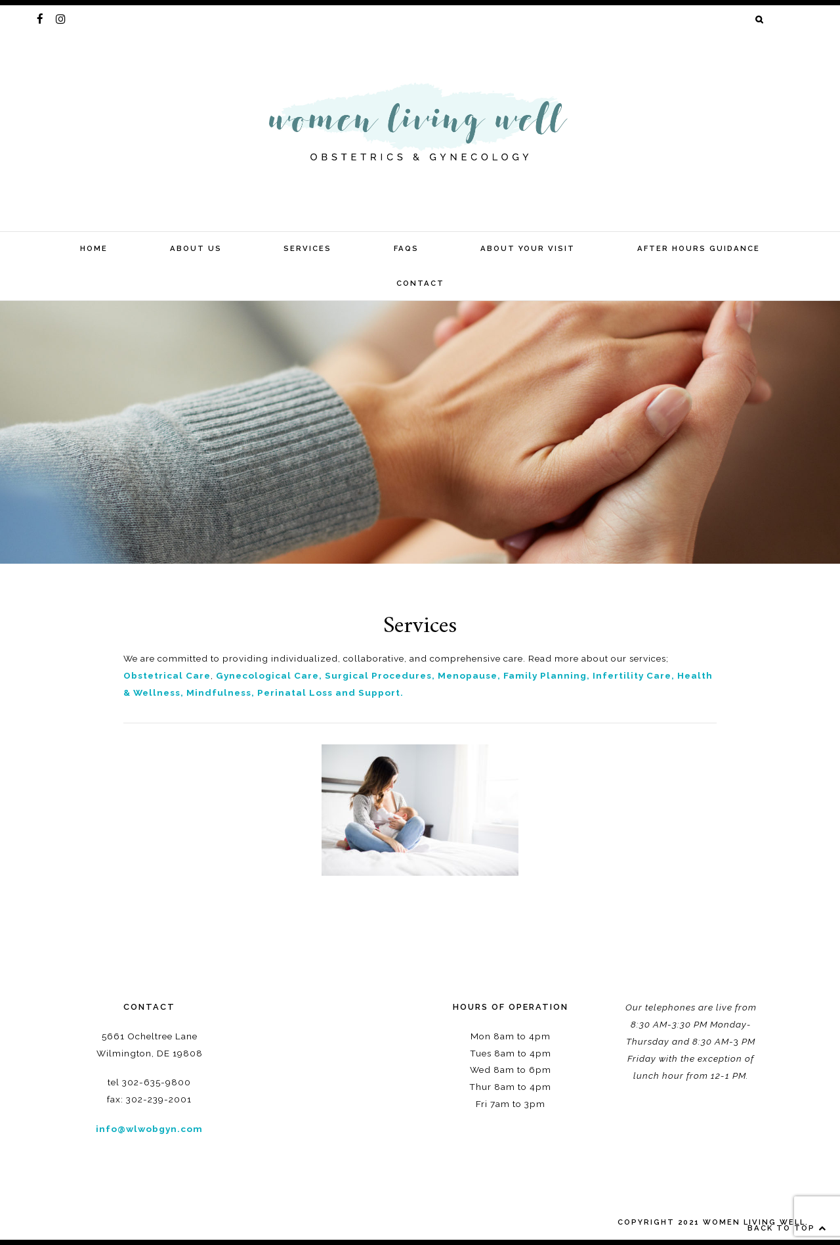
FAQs (406, 248)
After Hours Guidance (698, 248)
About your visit (527, 248)
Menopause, (469, 675)
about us (196, 248)
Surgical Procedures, (380, 675)
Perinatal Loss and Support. (330, 692)
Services (307, 248)
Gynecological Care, (269, 675)
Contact (420, 283)
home (94, 248)
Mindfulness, (220, 692)
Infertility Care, (635, 675)
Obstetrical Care (167, 675)
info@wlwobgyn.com (149, 1128)
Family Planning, (546, 675)
